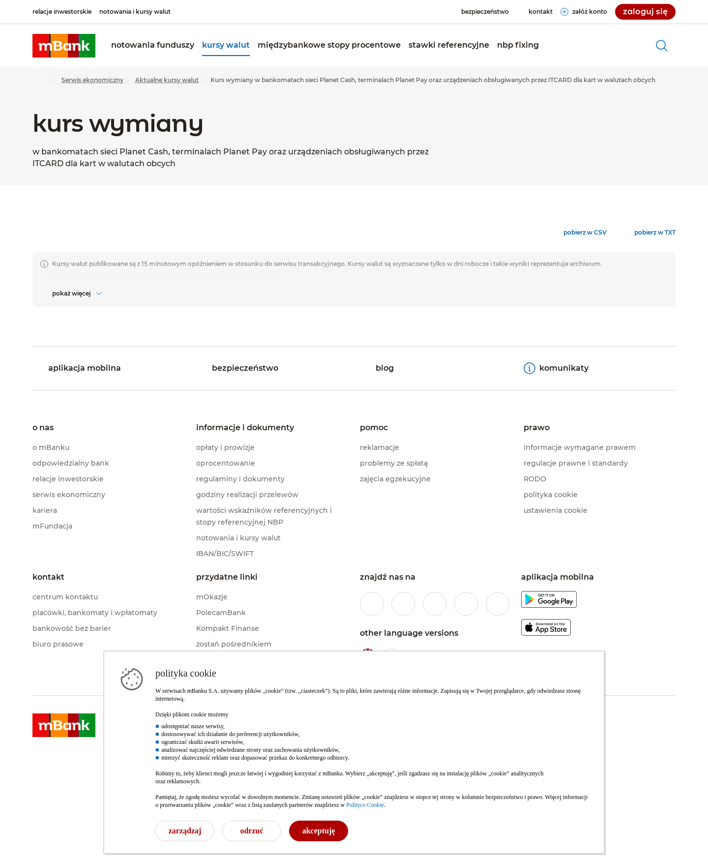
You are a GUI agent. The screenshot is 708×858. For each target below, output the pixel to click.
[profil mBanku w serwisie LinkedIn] (497, 604)
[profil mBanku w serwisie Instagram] (403, 604)
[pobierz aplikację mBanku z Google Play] (549, 601)
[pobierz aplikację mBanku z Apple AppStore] (546, 629)
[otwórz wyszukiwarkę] (662, 46)
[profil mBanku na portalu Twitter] (434, 604)
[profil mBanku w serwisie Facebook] (372, 604)
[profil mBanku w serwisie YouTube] (466, 604)
